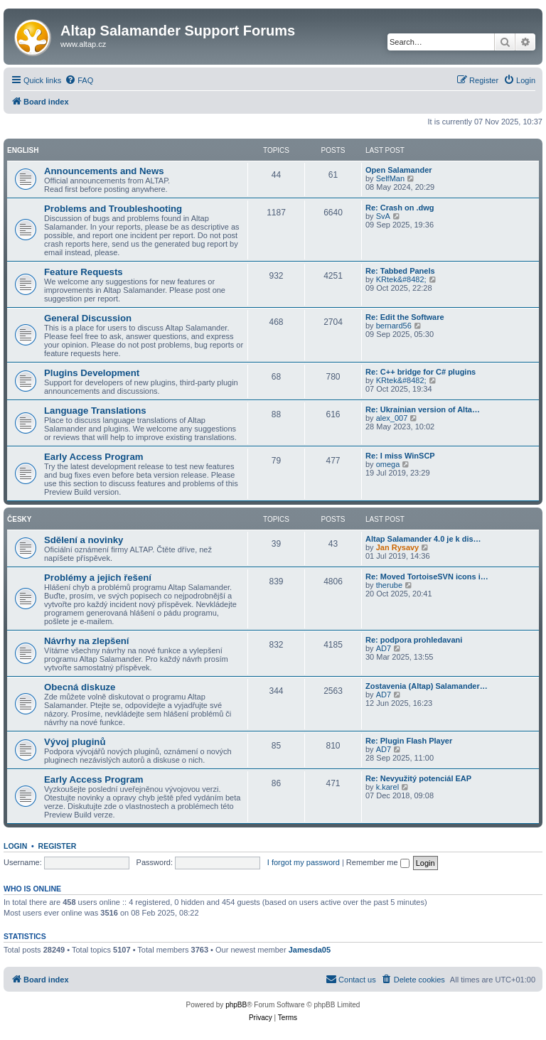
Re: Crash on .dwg (399, 207)
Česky (19, 519)
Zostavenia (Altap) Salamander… (426, 686)
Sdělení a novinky (83, 540)
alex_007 (392, 418)
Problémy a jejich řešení (97, 577)
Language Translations (95, 410)
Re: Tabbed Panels (400, 271)
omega (388, 464)
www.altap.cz (83, 44)
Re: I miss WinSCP (400, 455)
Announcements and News (104, 171)
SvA (383, 216)
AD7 (383, 648)
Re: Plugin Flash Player (408, 740)
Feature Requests (83, 272)
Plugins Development (91, 373)
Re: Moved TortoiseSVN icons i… (426, 576)
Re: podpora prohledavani (413, 640)
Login (15, 846)
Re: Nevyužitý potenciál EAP (418, 778)
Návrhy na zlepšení (86, 641)
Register (57, 846)
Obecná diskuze (79, 687)
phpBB (236, 1005)
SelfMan (390, 178)
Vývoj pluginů (74, 741)
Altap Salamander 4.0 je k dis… (423, 539)
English (22, 150)
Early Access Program (94, 456)
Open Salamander (398, 170)
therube (389, 585)
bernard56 (394, 325)
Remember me (378, 862)
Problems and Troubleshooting (113, 208)
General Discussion (88, 318)
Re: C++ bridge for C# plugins (420, 372)
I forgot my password (303, 862)
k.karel (387, 787)
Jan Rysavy (397, 547)
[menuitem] (79, 80)
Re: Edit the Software (404, 317)
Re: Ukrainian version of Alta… (422, 409)
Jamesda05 (310, 949)
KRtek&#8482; (401, 279)
